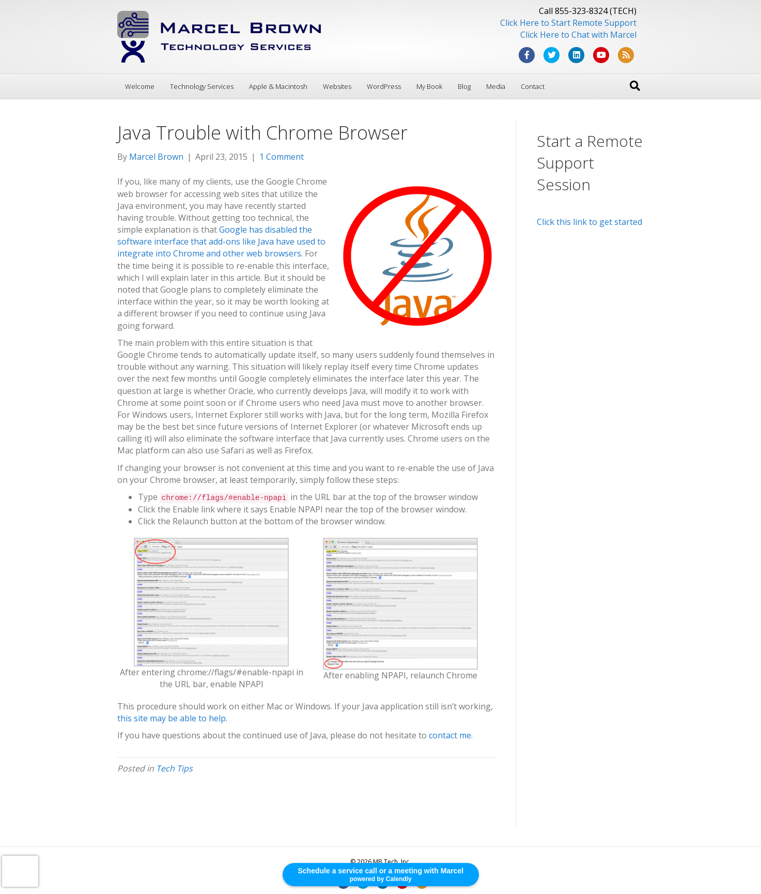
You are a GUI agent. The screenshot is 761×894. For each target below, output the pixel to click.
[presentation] (20, 871)
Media (495, 86)
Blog (464, 86)
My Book (429, 86)
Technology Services (202, 86)
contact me (450, 735)
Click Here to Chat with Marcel (578, 34)
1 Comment (281, 156)
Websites (337, 86)
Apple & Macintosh (278, 86)
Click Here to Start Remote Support (568, 22)
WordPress (384, 86)
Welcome (139, 86)
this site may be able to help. (172, 718)
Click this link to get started (589, 222)
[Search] (635, 86)
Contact (533, 86)
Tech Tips (174, 768)
